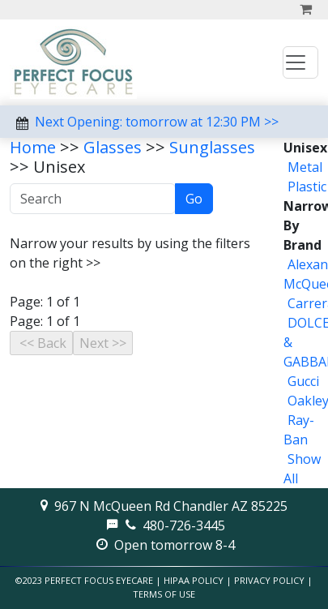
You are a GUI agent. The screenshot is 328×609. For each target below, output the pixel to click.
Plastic (307, 186)
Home (33, 147)
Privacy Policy (269, 580)
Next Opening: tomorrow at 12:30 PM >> (157, 122)
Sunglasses (212, 147)
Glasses (112, 147)
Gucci (303, 381)
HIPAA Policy (194, 580)
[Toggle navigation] (300, 62)
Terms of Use (164, 594)
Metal (305, 167)
